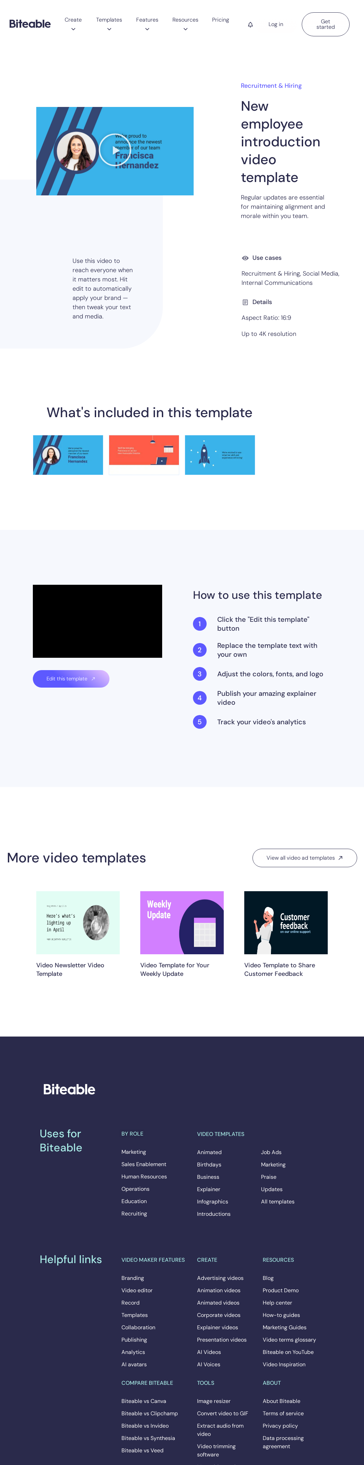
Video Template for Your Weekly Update (174, 969)
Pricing (220, 19)
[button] (115, 151)
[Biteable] (30, 23)
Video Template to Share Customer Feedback (279, 969)
